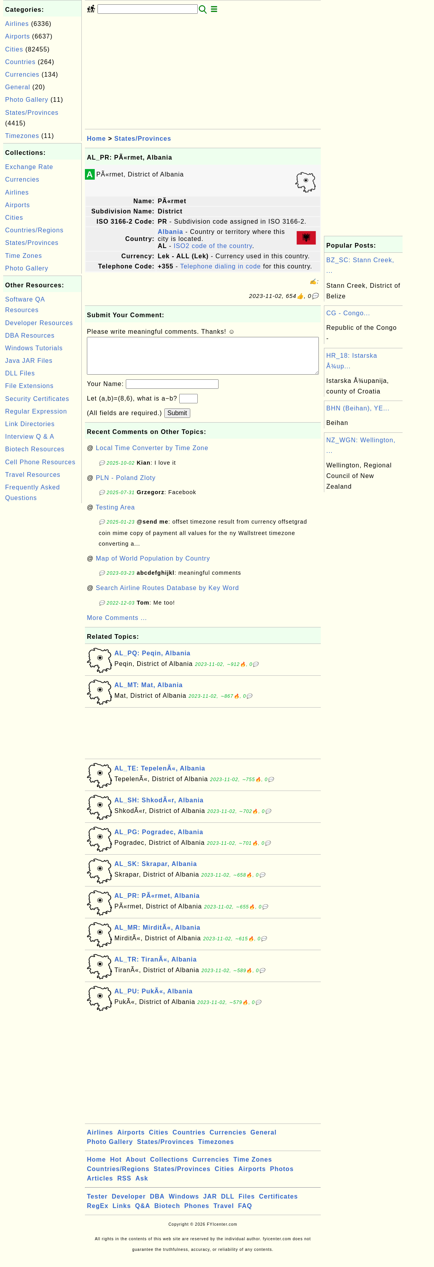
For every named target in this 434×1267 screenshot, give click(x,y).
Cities (14, 49)
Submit (177, 420)
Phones (197, 1213)
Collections (169, 1167)
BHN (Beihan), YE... (358, 408)
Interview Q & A (29, 436)
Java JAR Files (29, 360)
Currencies (22, 74)
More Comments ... (117, 625)
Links (121, 1213)
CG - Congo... (348, 313)
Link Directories (30, 424)
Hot (116, 1167)
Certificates (278, 1204)
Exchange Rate (29, 167)
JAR (210, 1204)
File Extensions (29, 385)
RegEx (97, 1213)
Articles (100, 1186)
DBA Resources (30, 335)
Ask (142, 1186)
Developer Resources (39, 323)
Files (247, 1204)
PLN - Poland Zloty (126, 485)
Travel (223, 1213)
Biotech (167, 1213)
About (136, 1167)
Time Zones (23, 255)
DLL (227, 1204)
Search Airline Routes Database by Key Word (167, 595)
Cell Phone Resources (40, 462)
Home (96, 138)
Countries (20, 62)
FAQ (245, 1213)
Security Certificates (37, 398)
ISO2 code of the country (213, 246)
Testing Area (115, 515)
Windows (184, 1204)
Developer (128, 1204)
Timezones (22, 135)
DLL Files (20, 373)
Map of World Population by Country (153, 566)
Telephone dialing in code (220, 266)
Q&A (143, 1213)
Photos (282, 1176)
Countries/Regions (34, 230)
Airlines (17, 23)
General (17, 87)
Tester (97, 1204)
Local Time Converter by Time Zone (152, 455)
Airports (17, 36)
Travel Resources (33, 474)
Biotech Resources (34, 449)
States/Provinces (32, 112)
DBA (157, 1204)
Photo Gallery (26, 99)
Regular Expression (36, 411)
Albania (170, 231)
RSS (124, 1186)
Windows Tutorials (34, 348)
